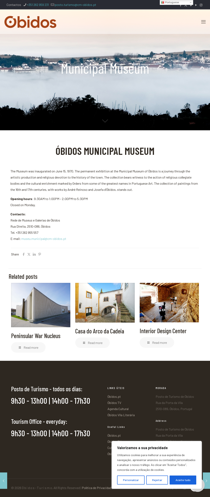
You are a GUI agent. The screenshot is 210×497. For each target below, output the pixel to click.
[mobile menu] (203, 21)
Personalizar (131, 480)
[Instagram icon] (201, 5)
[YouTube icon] (195, 5)
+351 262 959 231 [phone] (38, 5)
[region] (157, 465)
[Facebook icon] (180, 5)
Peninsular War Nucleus (35, 335)
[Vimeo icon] (190, 5)
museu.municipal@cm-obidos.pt (43, 239)
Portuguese (170, 2)
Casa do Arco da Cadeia (99, 331)
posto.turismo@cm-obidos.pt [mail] (75, 5)
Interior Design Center (163, 330)
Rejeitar (157, 480)
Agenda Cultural (118, 409)
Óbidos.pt (114, 396)
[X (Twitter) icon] (185, 5)
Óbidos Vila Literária (121, 415)
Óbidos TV (114, 403)
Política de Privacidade (97, 488)
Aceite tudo (183, 480)
